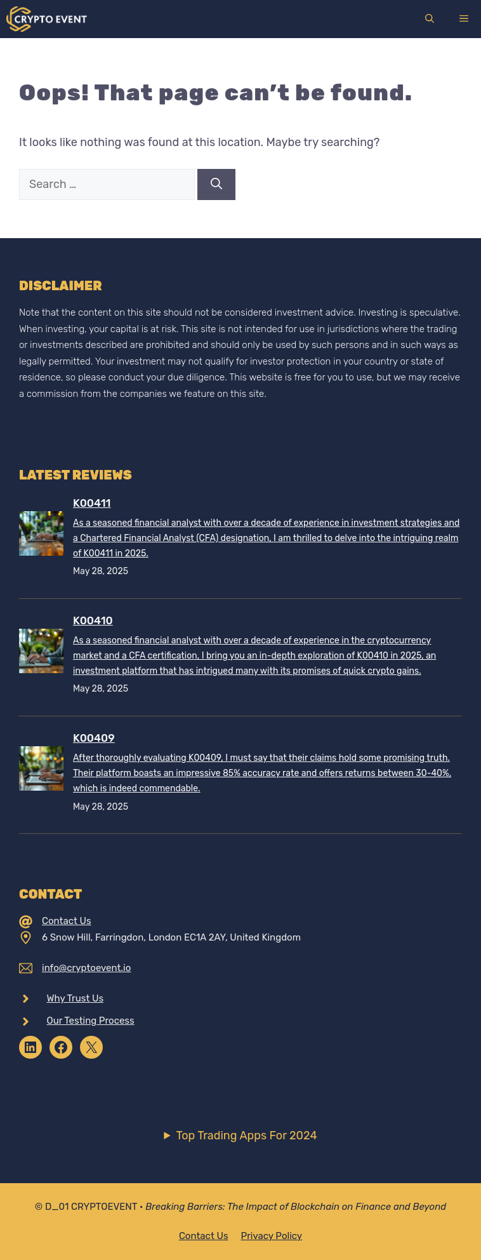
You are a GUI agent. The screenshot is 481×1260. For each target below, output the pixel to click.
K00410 (93, 620)
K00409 (94, 738)
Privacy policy (272, 1236)
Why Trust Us (75, 998)
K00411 (91, 503)
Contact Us (66, 921)
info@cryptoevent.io (86, 968)
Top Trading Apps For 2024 (246, 1136)
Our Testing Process (91, 1020)
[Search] (216, 184)
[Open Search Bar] (429, 19)
